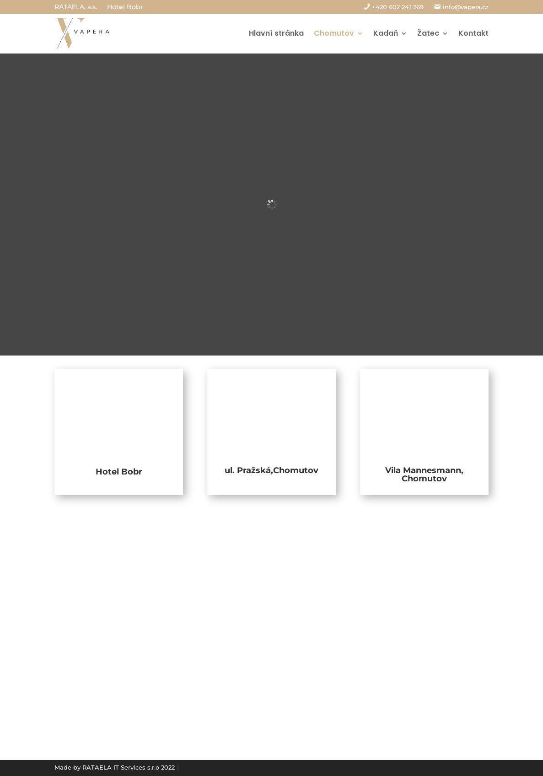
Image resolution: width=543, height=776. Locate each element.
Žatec (428, 33)
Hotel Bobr (125, 7)
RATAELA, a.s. (75, 7)
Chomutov (334, 33)
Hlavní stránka (276, 33)
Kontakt (473, 33)
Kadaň (385, 33)
